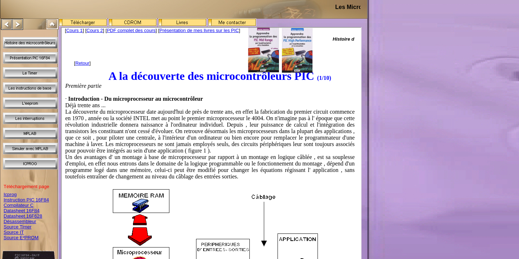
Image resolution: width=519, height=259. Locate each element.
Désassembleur (20, 221)
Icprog (10, 194)
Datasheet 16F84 (22, 210)
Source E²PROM (21, 237)
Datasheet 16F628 (23, 216)
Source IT (14, 232)
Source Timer (17, 227)
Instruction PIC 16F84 (26, 200)
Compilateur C (19, 205)
